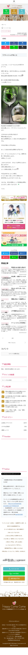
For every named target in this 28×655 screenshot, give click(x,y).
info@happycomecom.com (14, 649)
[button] (25, 389)
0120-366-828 (14, 577)
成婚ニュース (14, 439)
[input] (14, 389)
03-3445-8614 (10, 647)
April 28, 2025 (19, 523)
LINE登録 (6, 13)
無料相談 (14, 13)
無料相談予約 (14, 587)
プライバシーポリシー (14, 630)
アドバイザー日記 (6, 40)
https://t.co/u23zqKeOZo (14, 512)
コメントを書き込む (14, 362)
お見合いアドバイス (14, 432)
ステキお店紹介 (14, 435)
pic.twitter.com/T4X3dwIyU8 (11, 514)
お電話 (22, 13)
